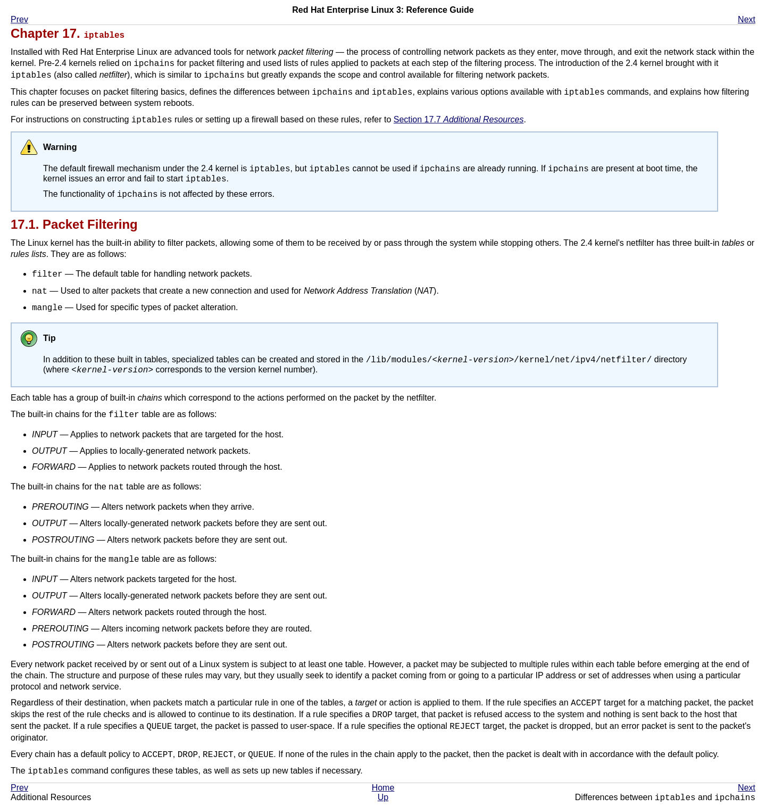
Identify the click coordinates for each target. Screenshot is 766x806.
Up (383, 800)
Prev (19, 19)
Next (746, 19)
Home (383, 790)
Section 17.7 (459, 119)
